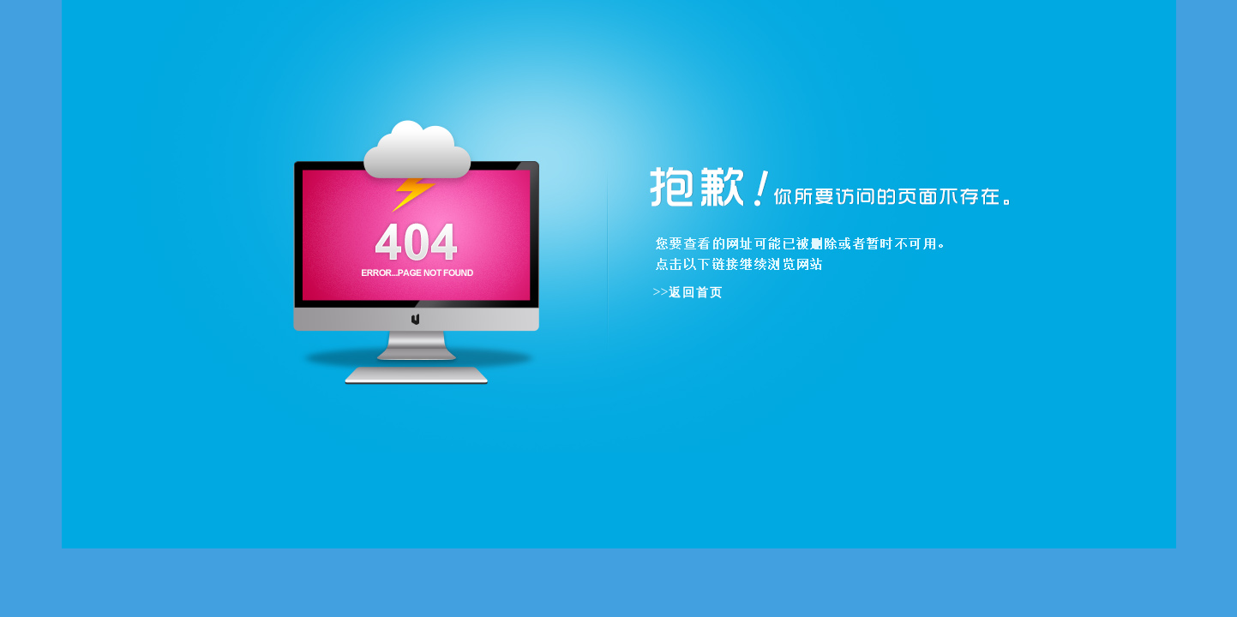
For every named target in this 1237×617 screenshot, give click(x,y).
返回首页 (696, 292)
